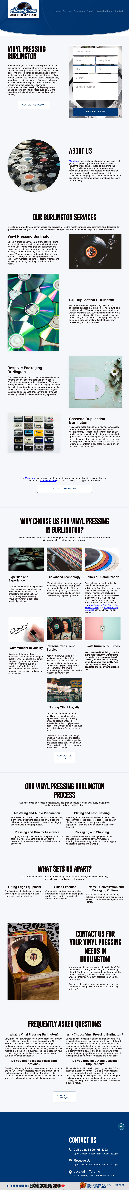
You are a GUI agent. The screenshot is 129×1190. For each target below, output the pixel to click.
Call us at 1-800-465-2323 (91, 1150)
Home (57, 11)
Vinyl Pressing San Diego (101, 605)
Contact (119, 11)
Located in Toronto (87, 1171)
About (90, 11)
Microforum (75, 161)
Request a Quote (104, 11)
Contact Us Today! (33, 105)
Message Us (82, 1160)
